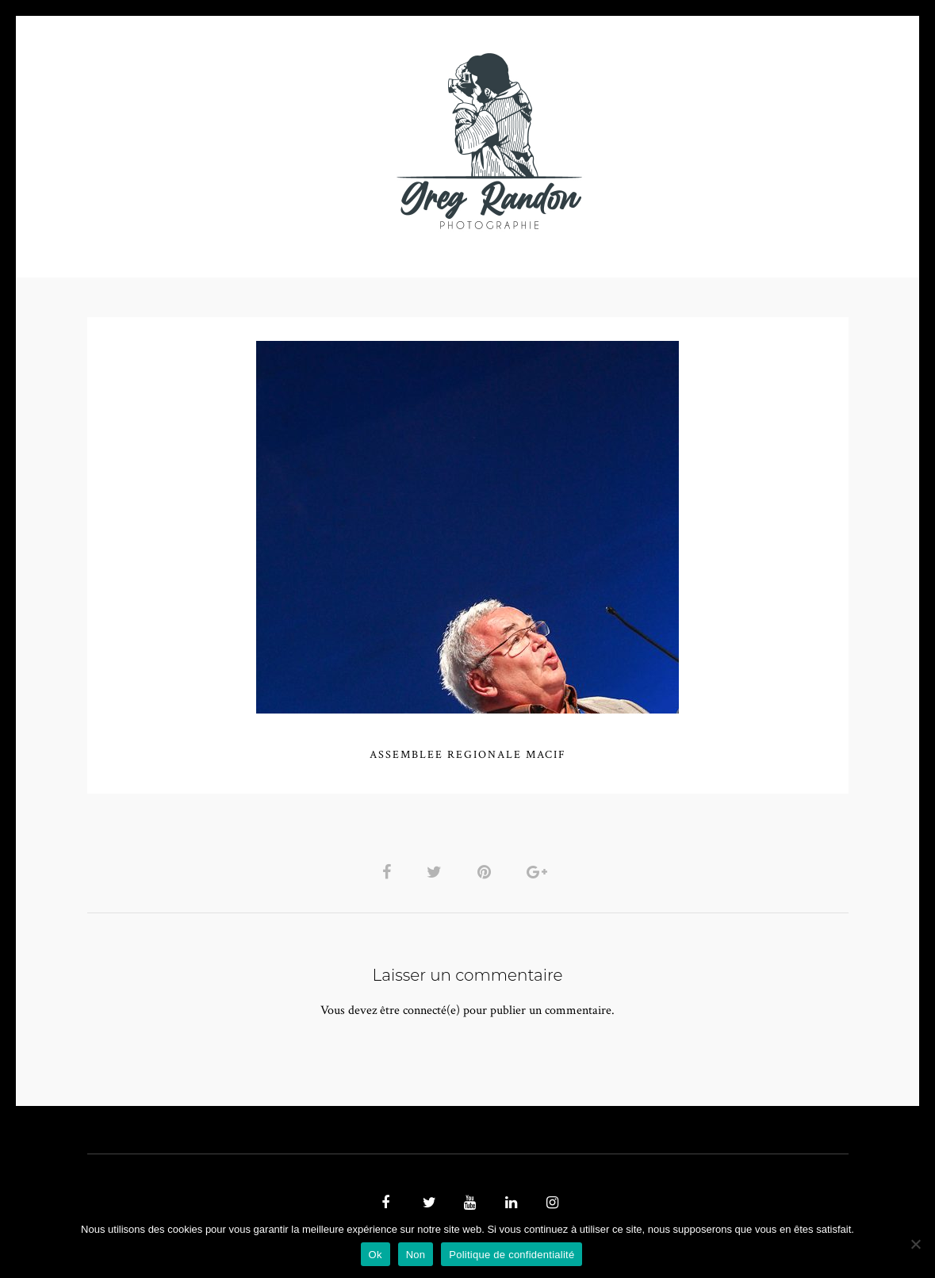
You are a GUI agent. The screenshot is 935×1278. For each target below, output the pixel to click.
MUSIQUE (341, 141)
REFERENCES (742, 141)
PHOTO (188, 141)
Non (416, 1255)
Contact (650, 141)
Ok (375, 1255)
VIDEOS (266, 141)
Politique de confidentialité (511, 1255)
